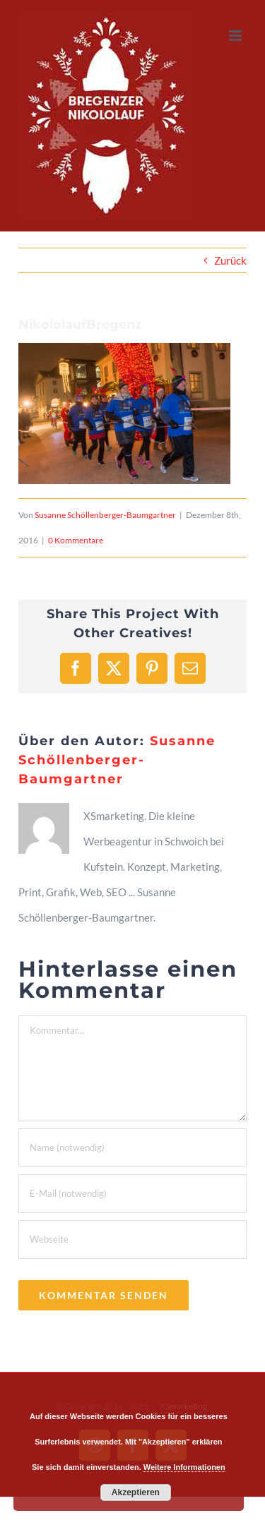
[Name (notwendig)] (132, 1147)
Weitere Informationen (184, 1467)
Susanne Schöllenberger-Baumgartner (105, 514)
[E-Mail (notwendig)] (132, 1193)
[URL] (132, 1239)
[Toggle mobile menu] (236, 35)
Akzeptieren (136, 1492)
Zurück (230, 260)
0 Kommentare (75, 540)
